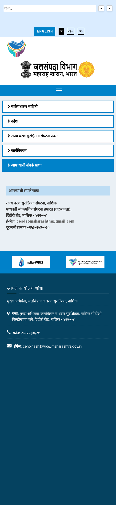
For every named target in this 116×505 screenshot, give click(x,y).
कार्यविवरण (17, 150)
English (45, 31)
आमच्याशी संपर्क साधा (24, 165)
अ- (81, 31)
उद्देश (13, 121)
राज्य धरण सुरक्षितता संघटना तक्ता (33, 136)
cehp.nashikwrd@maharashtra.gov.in (52, 346)
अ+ (70, 31)
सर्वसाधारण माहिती (22, 106)
